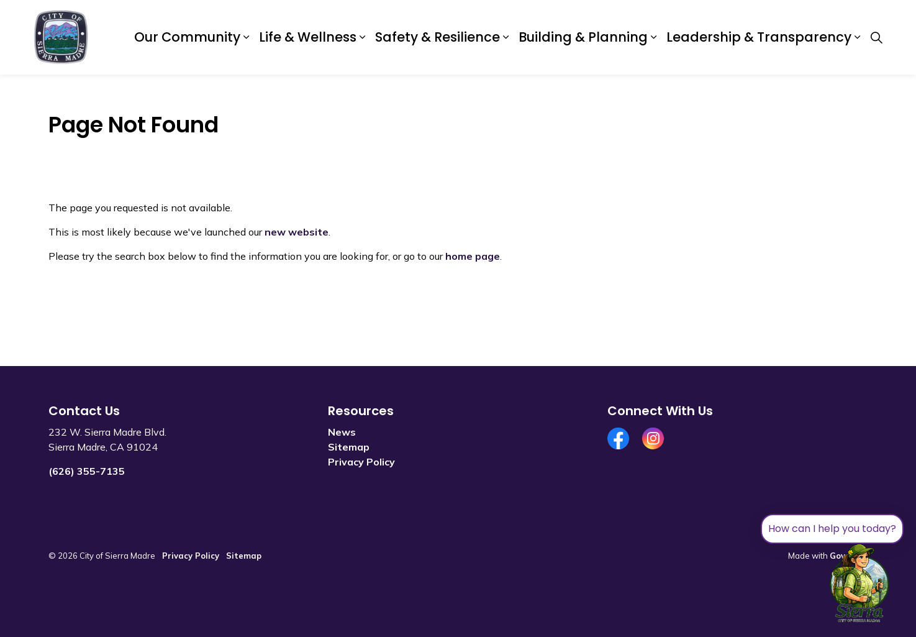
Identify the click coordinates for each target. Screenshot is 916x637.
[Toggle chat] (859, 584)
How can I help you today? (832, 528)
